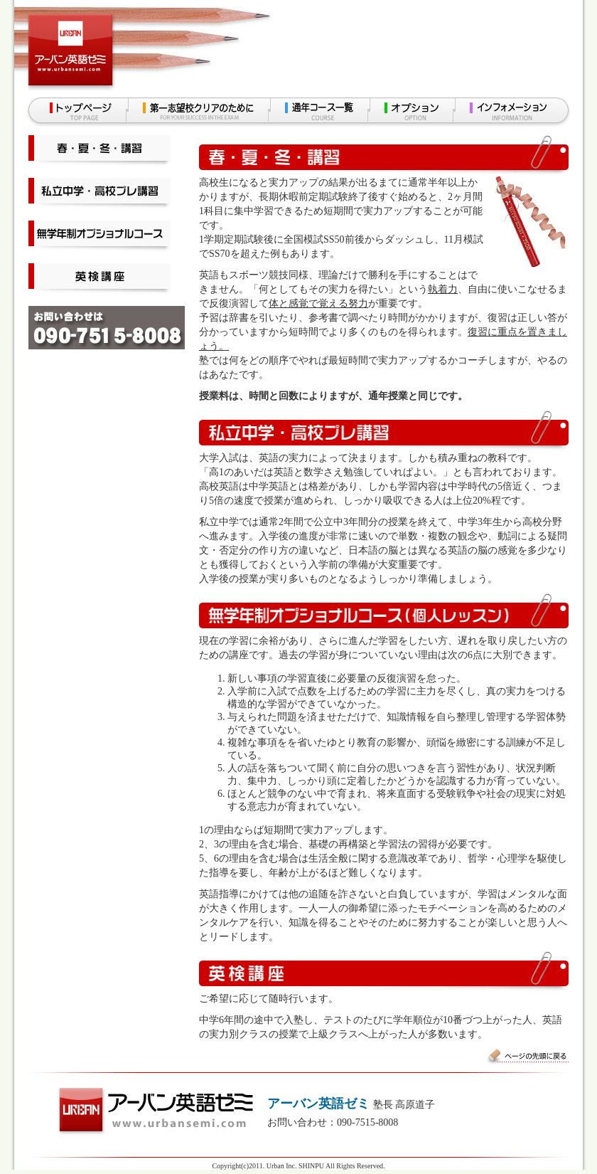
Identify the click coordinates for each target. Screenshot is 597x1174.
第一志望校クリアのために (198, 112)
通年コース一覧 (319, 112)
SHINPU (311, 1166)
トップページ (76, 112)
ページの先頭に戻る (527, 1057)
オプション (411, 112)
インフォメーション (512, 112)
